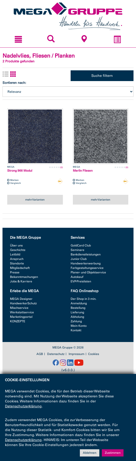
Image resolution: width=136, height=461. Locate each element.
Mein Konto (79, 326)
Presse (14, 272)
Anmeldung (79, 303)
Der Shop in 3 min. (83, 299)
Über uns (16, 245)
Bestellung (78, 308)
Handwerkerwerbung (86, 263)
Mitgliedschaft (20, 268)
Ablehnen (89, 453)
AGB (39, 354)
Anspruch (16, 259)
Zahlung (76, 321)
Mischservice (19, 308)
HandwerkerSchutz (23, 303)
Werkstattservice (22, 312)
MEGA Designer (21, 299)
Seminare (77, 250)
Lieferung (77, 312)
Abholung (77, 317)
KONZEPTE (17, 321)
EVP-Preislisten (81, 281)
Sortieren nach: (14, 83)
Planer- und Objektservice (88, 272)
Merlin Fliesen (83, 170)
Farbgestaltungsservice (87, 268)
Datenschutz (55, 354)
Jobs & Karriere (21, 281)
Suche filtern (102, 76)
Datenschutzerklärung (23, 406)
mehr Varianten (35, 199)
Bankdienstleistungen (86, 254)
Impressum (76, 354)
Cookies (93, 354)
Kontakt (76, 330)
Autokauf (77, 277)
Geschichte (17, 250)
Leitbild (15, 254)
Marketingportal (21, 317)
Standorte (17, 263)
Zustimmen (113, 453)
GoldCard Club (81, 245)
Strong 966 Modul (19, 170)
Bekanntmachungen (24, 277)
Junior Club (79, 259)
